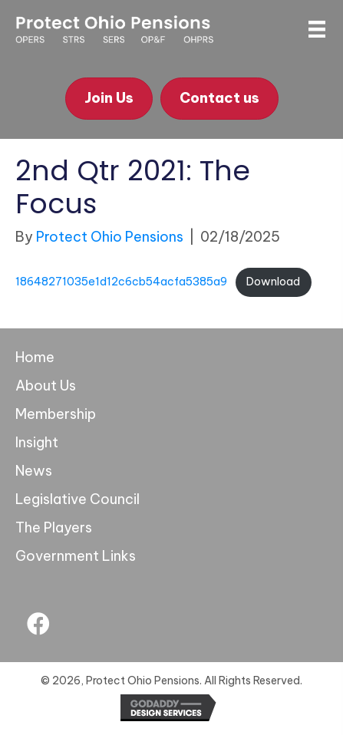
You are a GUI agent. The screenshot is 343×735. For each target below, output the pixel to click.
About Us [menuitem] (45, 385)
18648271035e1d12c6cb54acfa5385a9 (121, 281)
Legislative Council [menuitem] (77, 499)
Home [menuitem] (34, 357)
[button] (38, 624)
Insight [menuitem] (36, 442)
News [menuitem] (33, 471)
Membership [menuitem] (55, 414)
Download (273, 281)
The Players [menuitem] (53, 527)
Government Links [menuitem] (75, 556)
